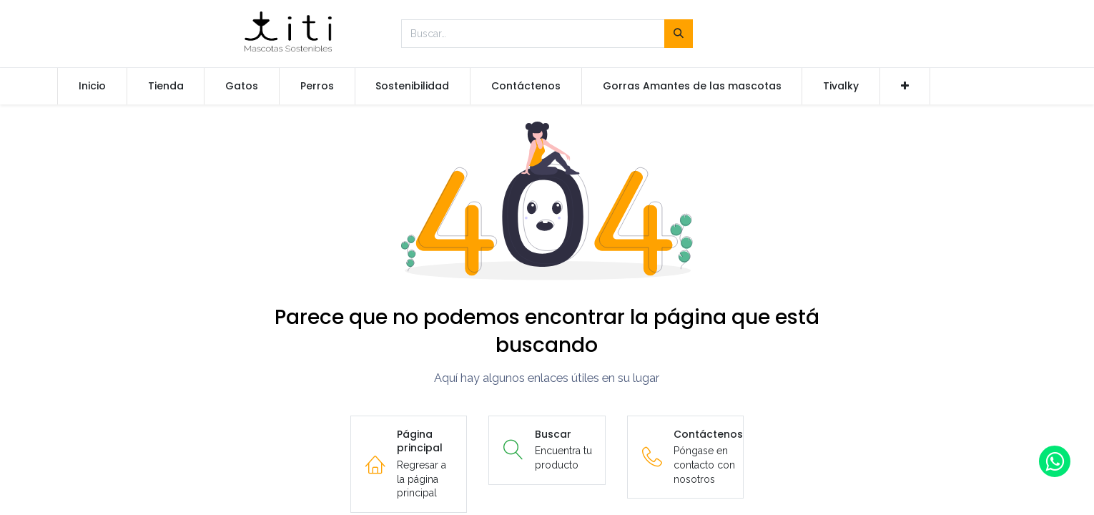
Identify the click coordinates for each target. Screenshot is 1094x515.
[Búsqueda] (678, 33)
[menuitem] (92, 86)
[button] (905, 86)
